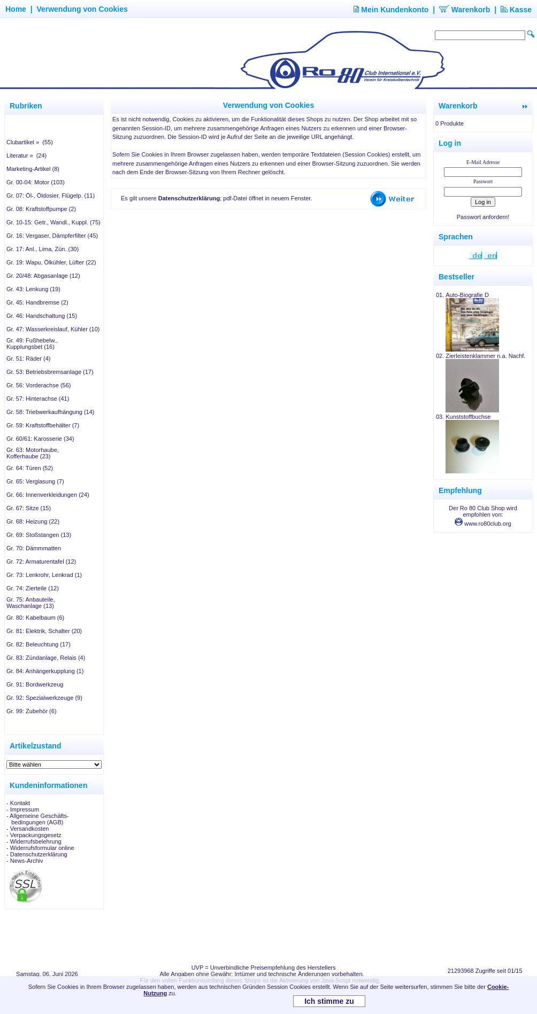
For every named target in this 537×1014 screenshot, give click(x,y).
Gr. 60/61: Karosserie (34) (40, 438)
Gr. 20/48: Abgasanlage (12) (43, 275)
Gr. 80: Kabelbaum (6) (35, 617)
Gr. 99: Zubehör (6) (31, 711)
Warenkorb (464, 9)
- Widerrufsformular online (40, 848)
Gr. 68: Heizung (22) (32, 521)
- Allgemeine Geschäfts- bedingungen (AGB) (37, 819)
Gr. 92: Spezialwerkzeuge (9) (44, 698)
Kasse (516, 9)
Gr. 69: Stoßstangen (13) (38, 535)
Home (15, 9)
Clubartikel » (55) (29, 142)
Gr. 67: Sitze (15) (28, 508)
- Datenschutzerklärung (36, 854)
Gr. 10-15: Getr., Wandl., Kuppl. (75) (53, 222)
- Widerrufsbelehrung (34, 841)
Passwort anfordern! (483, 217)
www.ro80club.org (483, 523)
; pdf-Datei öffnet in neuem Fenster (234, 198)
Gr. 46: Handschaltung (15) (41, 316)
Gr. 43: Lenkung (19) (33, 289)
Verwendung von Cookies (81, 9)
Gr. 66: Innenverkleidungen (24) (47, 495)
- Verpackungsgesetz (34, 835)
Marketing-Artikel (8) (32, 169)
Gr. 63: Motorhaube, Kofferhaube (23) (32, 453)
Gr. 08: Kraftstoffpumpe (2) (41, 209)
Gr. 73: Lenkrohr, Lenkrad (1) (44, 575)
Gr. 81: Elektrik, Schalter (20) (44, 631)
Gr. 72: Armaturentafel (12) (41, 561)
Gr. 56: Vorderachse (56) (38, 385)
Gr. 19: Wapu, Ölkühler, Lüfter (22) (51, 262)
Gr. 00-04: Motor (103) (35, 182)
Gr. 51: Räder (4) (28, 358)
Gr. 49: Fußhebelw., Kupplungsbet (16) (32, 343)
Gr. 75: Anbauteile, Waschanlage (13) (30, 602)
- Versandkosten (27, 828)
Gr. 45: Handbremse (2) (37, 302)
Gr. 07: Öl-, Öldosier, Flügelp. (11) (50, 195)
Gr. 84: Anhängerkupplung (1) (44, 671)
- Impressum (22, 809)
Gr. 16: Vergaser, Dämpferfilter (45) (52, 235)
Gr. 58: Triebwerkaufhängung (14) (50, 412)
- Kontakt (18, 803)
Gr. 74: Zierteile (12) (32, 588)
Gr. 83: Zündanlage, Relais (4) (45, 657)
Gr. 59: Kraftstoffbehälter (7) (42, 425)
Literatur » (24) (26, 155)
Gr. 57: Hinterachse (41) (37, 398)
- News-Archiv (24, 860)
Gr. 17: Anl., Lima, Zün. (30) (42, 249)
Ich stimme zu (329, 1001)
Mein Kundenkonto (391, 9)
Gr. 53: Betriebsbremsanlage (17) (50, 372)
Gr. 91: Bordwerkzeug (34, 684)
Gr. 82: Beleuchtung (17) (38, 644)
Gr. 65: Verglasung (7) (35, 481)
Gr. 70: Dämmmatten (33, 548)
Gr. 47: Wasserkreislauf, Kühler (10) (52, 329)
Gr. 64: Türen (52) (29, 468)
